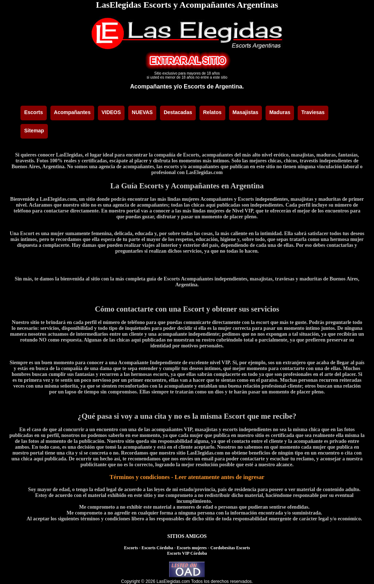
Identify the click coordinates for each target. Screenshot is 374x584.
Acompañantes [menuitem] (72, 112)
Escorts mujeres (192, 547)
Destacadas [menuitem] (178, 112)
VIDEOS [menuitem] (111, 112)
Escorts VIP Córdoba (187, 553)
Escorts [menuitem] (33, 112)
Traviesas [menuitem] (313, 112)
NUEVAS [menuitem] (142, 112)
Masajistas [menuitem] (246, 112)
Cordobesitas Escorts (230, 547)
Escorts (131, 547)
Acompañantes (151, 86)
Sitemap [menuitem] (34, 130)
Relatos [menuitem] (212, 112)
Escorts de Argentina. (214, 86)
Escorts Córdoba (157, 547)
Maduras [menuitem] (279, 112)
